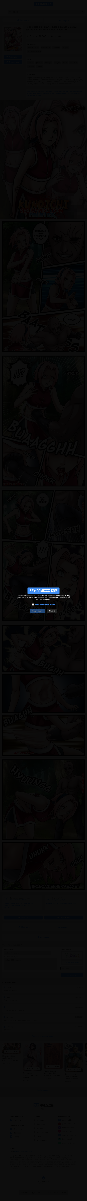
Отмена (52, 611)
